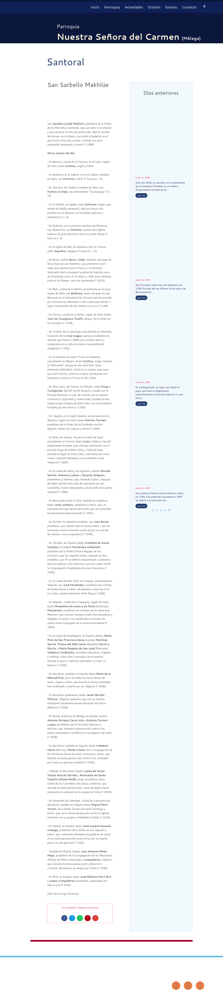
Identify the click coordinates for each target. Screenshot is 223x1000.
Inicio (95, 7)
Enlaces (171, 7)
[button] (204, 6)
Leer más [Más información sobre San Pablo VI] (141, 403)
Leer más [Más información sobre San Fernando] (141, 297)
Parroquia (112, 7)
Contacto (189, 7)
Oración (154, 7)
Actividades (134, 7)
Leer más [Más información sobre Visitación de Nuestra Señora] (141, 195)
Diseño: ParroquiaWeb (193, 995)
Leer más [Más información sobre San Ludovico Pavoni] (141, 506)
